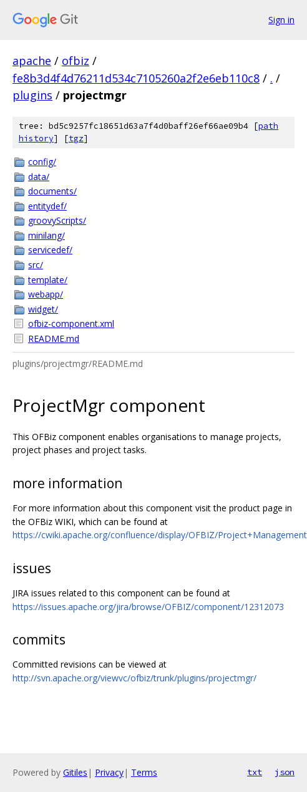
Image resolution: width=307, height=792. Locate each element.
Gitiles (75, 772)
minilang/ (46, 235)
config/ (42, 162)
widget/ (43, 309)
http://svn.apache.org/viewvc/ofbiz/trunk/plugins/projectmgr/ (134, 678)
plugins (32, 95)
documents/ (52, 191)
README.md (53, 338)
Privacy (109, 772)
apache (31, 60)
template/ (47, 280)
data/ (38, 177)
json (285, 772)
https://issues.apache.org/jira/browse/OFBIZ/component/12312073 (148, 607)
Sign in (281, 20)
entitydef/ (47, 206)
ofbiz (75, 60)
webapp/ (45, 294)
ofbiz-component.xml (71, 323)
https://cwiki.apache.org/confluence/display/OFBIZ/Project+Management (159, 535)
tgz (76, 138)
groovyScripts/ (57, 220)
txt (254, 772)
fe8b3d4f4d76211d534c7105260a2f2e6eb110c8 (136, 78)
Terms (144, 772)
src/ (35, 265)
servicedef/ (50, 250)
